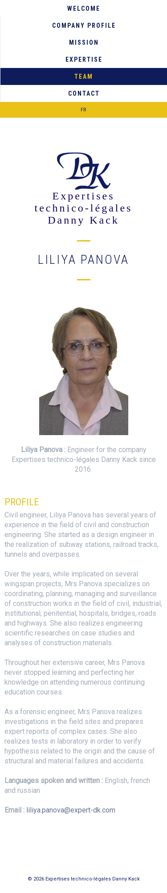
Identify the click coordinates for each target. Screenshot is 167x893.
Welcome (83, 8)
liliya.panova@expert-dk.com (70, 810)
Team (83, 76)
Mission (84, 42)
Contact (84, 93)
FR (83, 110)
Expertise (83, 59)
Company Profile (84, 25)
